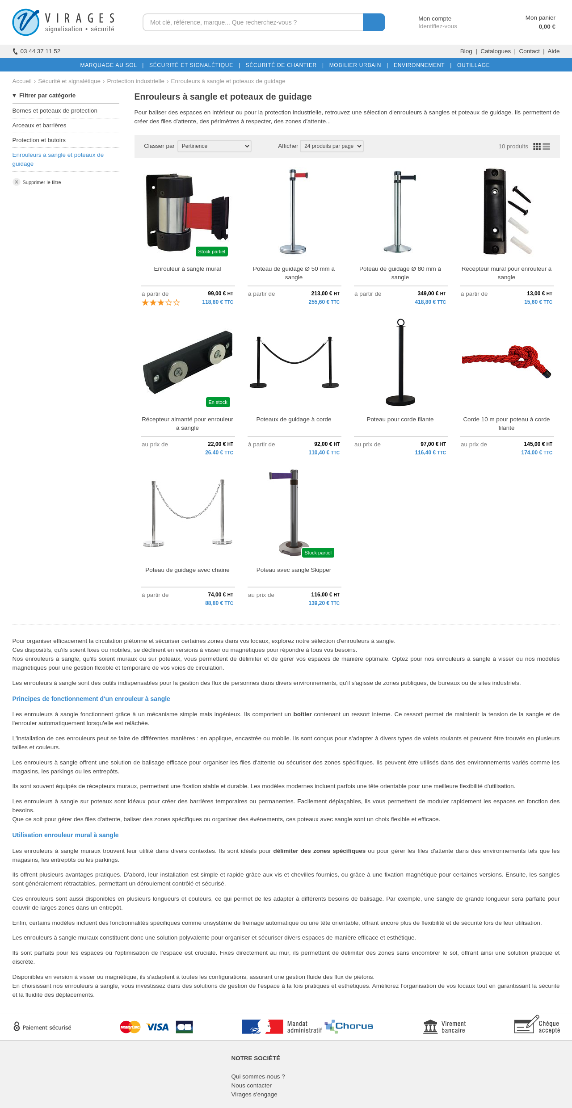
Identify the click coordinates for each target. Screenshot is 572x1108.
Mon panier (540, 17)
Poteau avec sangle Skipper (294, 570)
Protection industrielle (135, 81)
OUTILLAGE (472, 65)
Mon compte (426, 18)
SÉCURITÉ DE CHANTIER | (283, 65)
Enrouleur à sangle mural (187, 268)
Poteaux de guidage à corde (293, 419)
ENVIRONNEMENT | (421, 65)
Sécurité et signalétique (69, 81)
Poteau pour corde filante (399, 419)
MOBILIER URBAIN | (357, 65)
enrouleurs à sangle (91, 985)
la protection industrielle (290, 112)
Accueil (22, 81)
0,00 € (547, 26)
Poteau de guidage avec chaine (187, 570)
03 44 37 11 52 (37, 51)
